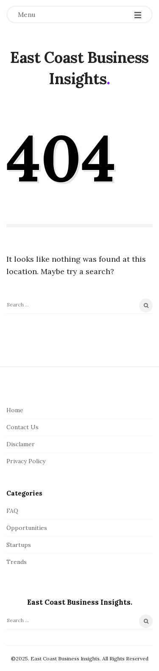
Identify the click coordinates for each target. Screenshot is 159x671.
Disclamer (20, 444)
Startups (18, 545)
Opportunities (26, 528)
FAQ (12, 511)
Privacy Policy (25, 461)
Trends (16, 562)
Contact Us (22, 427)
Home (14, 410)
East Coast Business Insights (79, 68)
